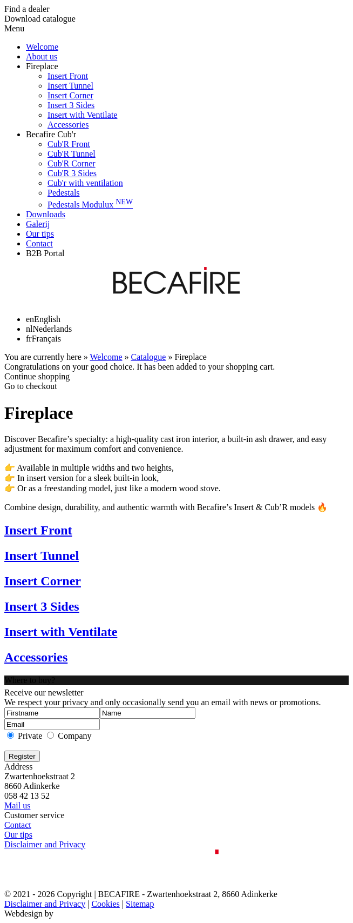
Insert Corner (70, 95)
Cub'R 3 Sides (72, 173)
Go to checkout (30, 386)
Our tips (40, 233)
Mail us (17, 805)
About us (41, 56)
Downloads (45, 214)
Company (74, 735)
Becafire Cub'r (51, 134)
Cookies (105, 903)
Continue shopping (37, 376)
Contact (39, 243)
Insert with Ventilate (82, 114)
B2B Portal (45, 253)
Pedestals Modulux (90, 204)
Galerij (38, 224)
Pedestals (63, 192)
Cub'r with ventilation (85, 183)
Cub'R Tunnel (71, 153)
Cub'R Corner (71, 163)
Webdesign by (28, 913)
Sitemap (140, 903)
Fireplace (42, 66)
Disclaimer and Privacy (44, 844)
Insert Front (67, 76)
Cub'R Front (68, 144)
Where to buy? (29, 680)
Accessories (68, 124)
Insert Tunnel (70, 85)
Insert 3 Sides (70, 105)
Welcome (42, 46)
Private (30, 735)
